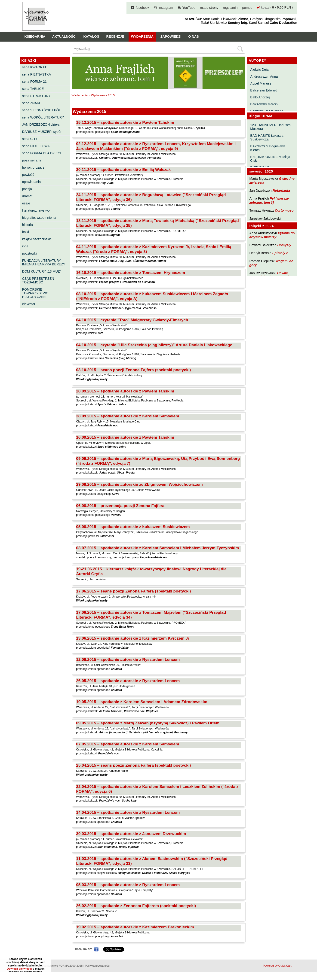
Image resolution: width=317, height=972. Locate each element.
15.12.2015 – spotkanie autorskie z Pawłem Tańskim (125, 122)
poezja (27, 189)
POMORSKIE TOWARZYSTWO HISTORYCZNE (35, 293)
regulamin (230, 7)
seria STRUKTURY (36, 96)
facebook (142, 7)
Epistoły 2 (280, 253)
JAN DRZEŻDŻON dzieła (41, 124)
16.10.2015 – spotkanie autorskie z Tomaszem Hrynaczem (130, 272)
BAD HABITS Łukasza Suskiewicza (266, 137)
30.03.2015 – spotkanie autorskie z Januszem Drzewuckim (131, 833)
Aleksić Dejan (260, 69)
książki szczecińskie (37, 239)
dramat (27, 196)
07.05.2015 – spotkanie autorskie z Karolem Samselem (127, 744)
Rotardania (281, 190)
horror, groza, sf (34, 167)
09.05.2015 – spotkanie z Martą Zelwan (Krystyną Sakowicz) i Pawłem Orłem (147, 723)
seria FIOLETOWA (36, 146)
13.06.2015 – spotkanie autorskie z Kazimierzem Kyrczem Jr (132, 638)
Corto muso (284, 210)
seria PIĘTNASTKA (36, 74)
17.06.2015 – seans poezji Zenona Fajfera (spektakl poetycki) (133, 591)
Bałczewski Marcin (263, 104)
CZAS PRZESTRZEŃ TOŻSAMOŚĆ (38, 280)
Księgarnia (35, 36)
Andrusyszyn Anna (264, 76)
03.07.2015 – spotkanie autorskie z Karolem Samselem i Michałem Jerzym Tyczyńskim (157, 548)
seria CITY (30, 139)
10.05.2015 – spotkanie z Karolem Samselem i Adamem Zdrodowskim (141, 701)
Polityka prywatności (97, 965)
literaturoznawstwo (36, 210)
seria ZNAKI (31, 103)
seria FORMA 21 (34, 81)
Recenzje (115, 36)
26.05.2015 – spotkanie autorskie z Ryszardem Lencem (128, 680)
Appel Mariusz (260, 83)
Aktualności (64, 36)
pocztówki (29, 253)
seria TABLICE (33, 89)
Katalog (91, 36)
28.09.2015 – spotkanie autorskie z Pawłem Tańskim (125, 391)
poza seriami (31, 160)
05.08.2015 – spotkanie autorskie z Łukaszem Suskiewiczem (133, 526)
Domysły (284, 245)
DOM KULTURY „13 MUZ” (41, 271)
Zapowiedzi (170, 36)
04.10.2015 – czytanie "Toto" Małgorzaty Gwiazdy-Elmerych (132, 320)
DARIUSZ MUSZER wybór (42, 132)
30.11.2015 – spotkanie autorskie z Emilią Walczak (123, 169)
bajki (25, 232)
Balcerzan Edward (263, 90)
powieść (28, 174)
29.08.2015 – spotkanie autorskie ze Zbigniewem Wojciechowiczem (139, 484)
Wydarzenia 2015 (103, 95)
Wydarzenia (142, 36)
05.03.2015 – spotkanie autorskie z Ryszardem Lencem (128, 884)
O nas (193, 36)
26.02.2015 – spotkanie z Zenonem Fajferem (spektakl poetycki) (136, 905)
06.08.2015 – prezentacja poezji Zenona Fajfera (120, 505)
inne (25, 246)
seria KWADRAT (34, 67)
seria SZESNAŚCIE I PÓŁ (41, 110)
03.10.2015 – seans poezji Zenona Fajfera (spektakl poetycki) (133, 370)
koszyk (266, 7)
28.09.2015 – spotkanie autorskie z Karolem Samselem (127, 416)
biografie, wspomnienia (39, 217)
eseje (26, 203)
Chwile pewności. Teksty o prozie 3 (271, 275)
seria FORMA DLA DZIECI (41, 153)
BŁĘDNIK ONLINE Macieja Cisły (270, 158)
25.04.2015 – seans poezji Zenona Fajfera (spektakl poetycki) (133, 765)
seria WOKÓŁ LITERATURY (43, 117)
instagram (165, 7)
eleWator (28, 304)
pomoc (247, 7)
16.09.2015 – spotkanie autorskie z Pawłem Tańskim (125, 437)
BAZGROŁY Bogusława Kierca (268, 148)
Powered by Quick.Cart (277, 965)
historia (27, 225)
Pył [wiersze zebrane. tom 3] (269, 200)
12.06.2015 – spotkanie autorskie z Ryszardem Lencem (128, 659)
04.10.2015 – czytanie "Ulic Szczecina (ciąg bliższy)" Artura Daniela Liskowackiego (154, 345)
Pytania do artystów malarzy (272, 235)
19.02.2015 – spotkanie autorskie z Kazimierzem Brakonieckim (135, 927)
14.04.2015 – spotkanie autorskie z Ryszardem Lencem (128, 812)
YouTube (189, 7)
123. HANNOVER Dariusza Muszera (270, 127)
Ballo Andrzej (260, 97)
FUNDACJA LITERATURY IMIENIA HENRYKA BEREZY (43, 262)
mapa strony (209, 7)
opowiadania (31, 182)
